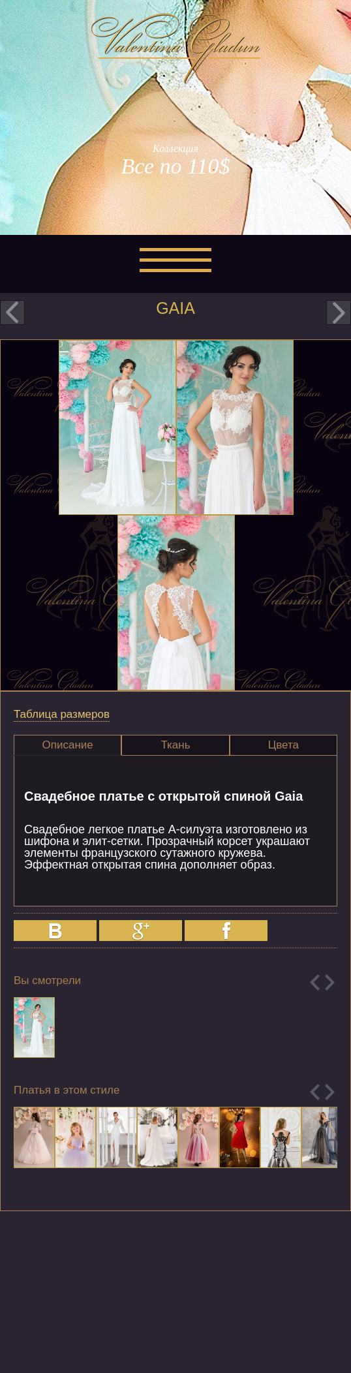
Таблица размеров (62, 714)
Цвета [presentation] (283, 745)
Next (330, 982)
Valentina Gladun (175, 48)
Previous (315, 982)
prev (12, 312)
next (338, 312)
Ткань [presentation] (175, 745)
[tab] (67, 745)
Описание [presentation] (67, 745)
